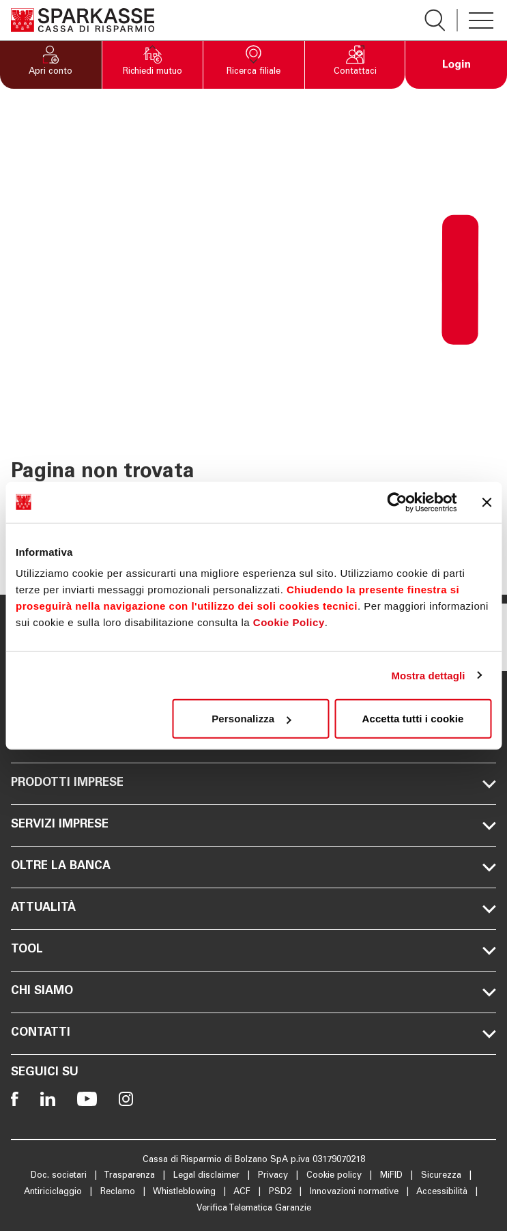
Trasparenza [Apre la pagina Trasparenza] (131, 1176)
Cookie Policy (289, 622)
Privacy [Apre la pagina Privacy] (274, 1176)
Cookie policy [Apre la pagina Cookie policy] (335, 1176)
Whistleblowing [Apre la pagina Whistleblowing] (185, 1192)
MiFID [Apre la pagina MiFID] (392, 1176)
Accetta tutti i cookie (413, 718)
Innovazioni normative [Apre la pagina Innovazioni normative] (355, 1192)
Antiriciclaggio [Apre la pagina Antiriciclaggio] (54, 1192)
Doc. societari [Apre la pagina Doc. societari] (60, 1176)
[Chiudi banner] (486, 502)
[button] (51, 65)
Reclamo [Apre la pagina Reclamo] (119, 1192)
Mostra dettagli (428, 675)
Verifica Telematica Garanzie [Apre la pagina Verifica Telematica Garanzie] (254, 1208)
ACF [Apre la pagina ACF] (243, 1192)
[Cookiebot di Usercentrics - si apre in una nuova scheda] (397, 502)
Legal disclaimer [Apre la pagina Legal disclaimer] (207, 1176)
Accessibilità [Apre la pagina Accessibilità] (443, 1192)
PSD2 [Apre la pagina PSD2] (281, 1192)
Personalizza (251, 718)
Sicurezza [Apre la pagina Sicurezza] (442, 1176)
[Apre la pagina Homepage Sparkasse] (82, 20)
